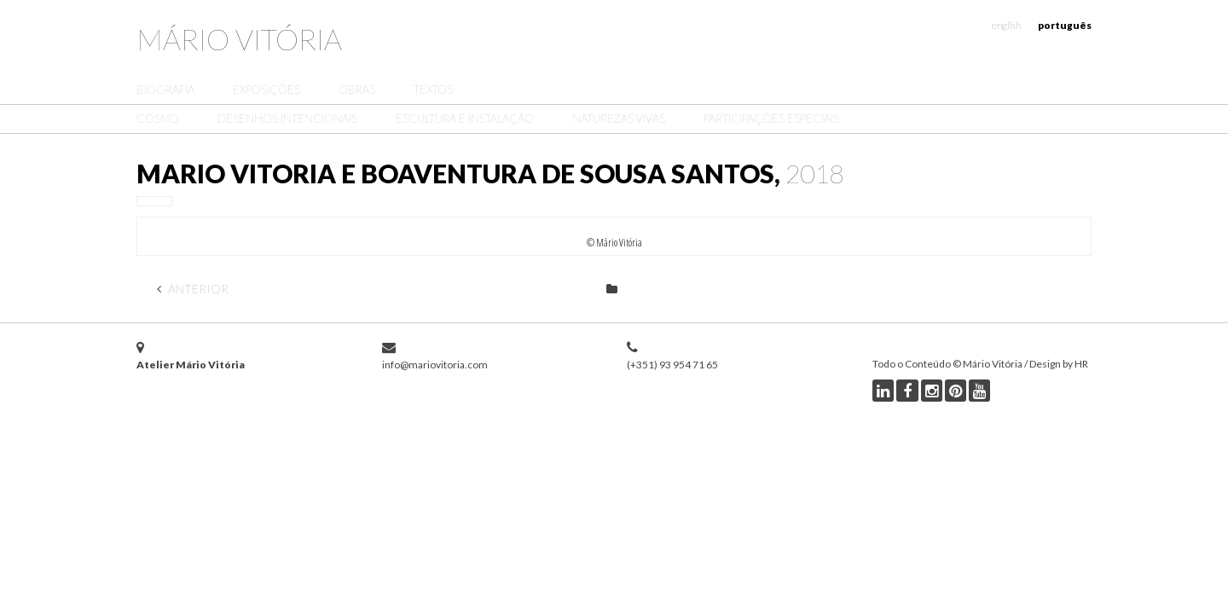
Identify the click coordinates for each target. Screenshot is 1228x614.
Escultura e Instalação (465, 118)
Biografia (165, 89)
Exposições (266, 89)
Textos (433, 89)
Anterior (193, 288)
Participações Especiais (771, 118)
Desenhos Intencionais (287, 118)
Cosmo (157, 118)
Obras (357, 89)
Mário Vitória (239, 38)
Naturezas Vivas (618, 118)
